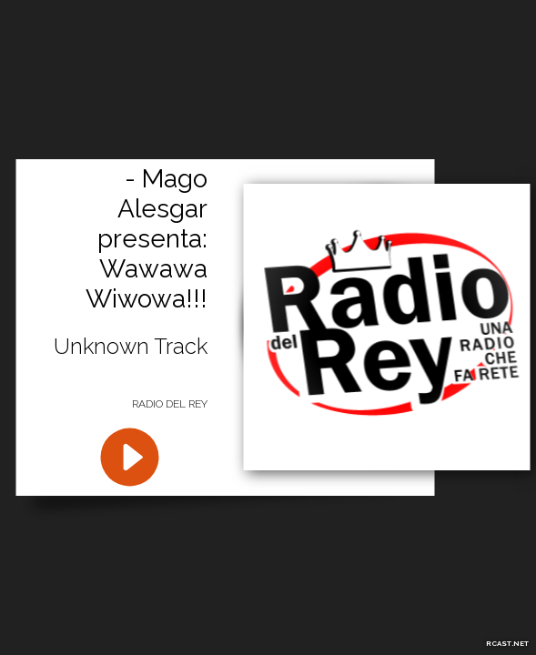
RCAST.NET (507, 643)
